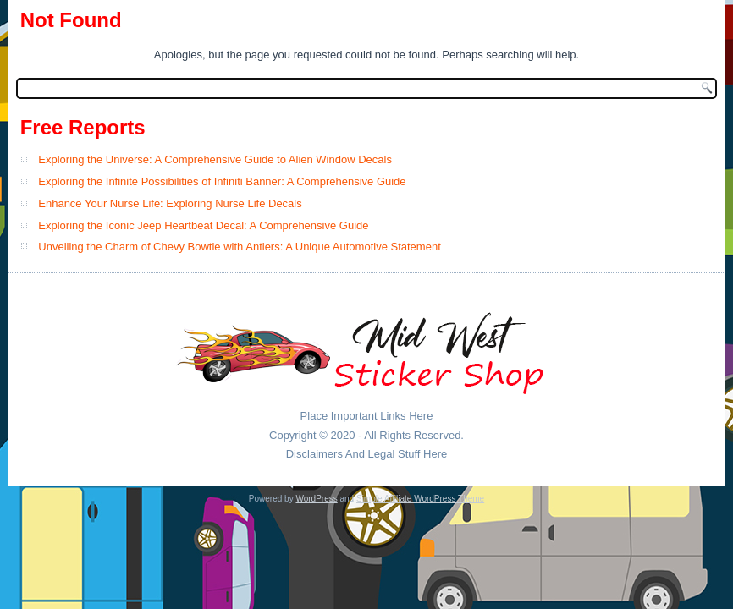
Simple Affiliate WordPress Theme (420, 498)
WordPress (316, 498)
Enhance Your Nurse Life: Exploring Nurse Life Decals (169, 203)
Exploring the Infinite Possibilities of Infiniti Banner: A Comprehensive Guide (221, 181)
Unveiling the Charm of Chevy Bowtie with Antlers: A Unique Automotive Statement (239, 246)
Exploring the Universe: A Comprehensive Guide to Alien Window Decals (215, 159)
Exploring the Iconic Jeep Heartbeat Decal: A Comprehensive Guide (203, 225)
